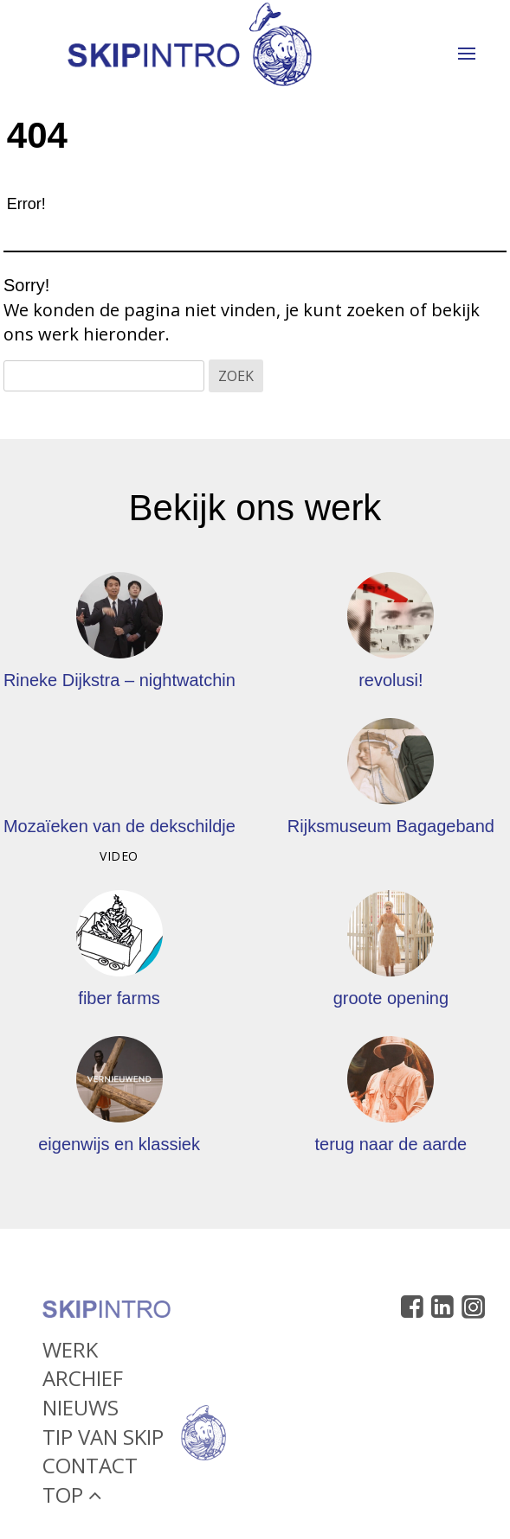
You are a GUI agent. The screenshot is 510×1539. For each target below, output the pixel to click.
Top (71, 1498)
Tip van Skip (103, 1440)
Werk (70, 1353)
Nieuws (80, 1411)
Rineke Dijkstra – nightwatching (124, 680)
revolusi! (390, 680)
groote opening (391, 998)
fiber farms (118, 998)
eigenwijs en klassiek (119, 1144)
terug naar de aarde (391, 1144)
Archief (82, 1382)
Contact (90, 1469)
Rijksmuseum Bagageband (390, 826)
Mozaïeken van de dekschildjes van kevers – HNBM (203, 826)
